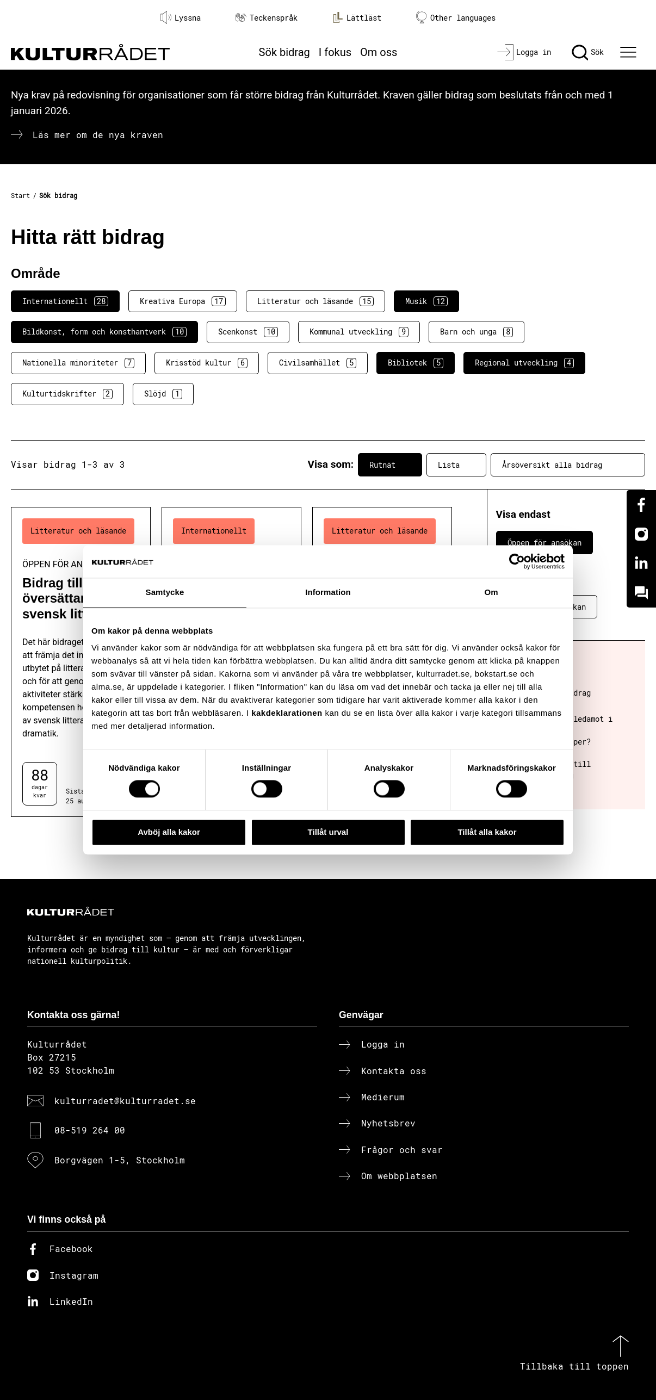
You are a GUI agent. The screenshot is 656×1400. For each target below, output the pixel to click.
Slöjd (163, 393)
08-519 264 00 (89, 1130)
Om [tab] (491, 592)
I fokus (335, 52)
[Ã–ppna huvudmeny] (630, 52)
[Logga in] (524, 52)
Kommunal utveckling (359, 331)
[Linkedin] (641, 563)
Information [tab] (328, 592)
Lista (456, 464)
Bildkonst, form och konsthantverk (104, 331)
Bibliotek (415, 362)
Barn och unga (476, 331)
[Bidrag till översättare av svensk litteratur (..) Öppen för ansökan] (81, 662)
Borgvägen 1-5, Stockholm (119, 1160)
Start (20, 195)
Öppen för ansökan (544, 542)
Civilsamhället (317, 362)
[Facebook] (641, 504)
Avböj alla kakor (169, 832)
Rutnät (390, 464)
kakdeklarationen (287, 712)
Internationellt (65, 301)
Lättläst (356, 17)
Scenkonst (248, 331)
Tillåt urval (328, 832)
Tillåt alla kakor (486, 832)
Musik (426, 301)
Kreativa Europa (183, 301)
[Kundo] (641, 593)
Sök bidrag (284, 52)
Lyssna (180, 17)
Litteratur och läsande (315, 301)
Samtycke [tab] (165, 592)
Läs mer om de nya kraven (98, 134)
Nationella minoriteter (78, 362)
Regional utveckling (524, 362)
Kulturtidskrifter (67, 393)
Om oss (378, 52)
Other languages (456, 17)
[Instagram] (641, 534)
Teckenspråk (267, 18)
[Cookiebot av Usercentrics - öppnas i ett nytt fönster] (517, 561)
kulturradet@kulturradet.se (125, 1100)
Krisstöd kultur (206, 362)
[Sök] (587, 52)
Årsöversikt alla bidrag (568, 464)
